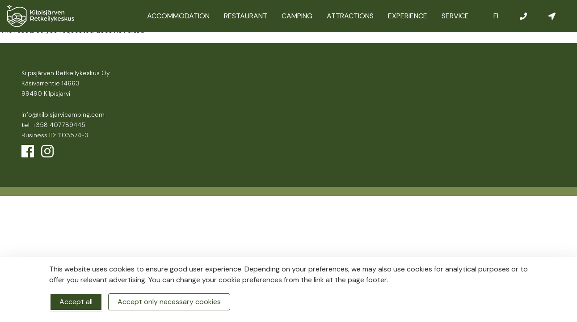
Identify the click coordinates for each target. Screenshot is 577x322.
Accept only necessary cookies (169, 301)
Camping (297, 16)
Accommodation (178, 16)
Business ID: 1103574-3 (54, 135)
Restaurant (245, 16)
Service (455, 16)
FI (495, 16)
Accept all (76, 301)
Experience (407, 16)
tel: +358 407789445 (53, 125)
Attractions (350, 16)
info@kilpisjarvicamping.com (63, 114)
